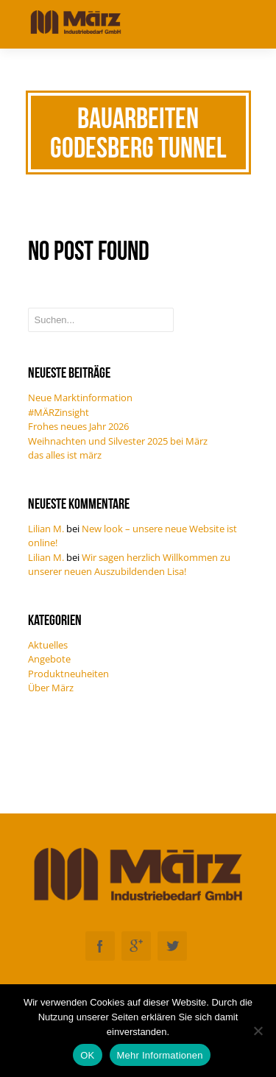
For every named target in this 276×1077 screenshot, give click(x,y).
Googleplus (136, 946)
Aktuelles (48, 645)
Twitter (172, 946)
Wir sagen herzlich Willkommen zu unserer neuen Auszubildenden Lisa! (129, 565)
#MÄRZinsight (58, 412)
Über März (51, 687)
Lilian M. (46, 528)
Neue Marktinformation (80, 397)
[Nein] (257, 1030)
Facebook (100, 946)
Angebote (49, 658)
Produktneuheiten (68, 673)
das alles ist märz (65, 455)
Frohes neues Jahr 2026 (78, 426)
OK (87, 1055)
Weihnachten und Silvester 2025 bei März (118, 441)
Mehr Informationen (160, 1055)
